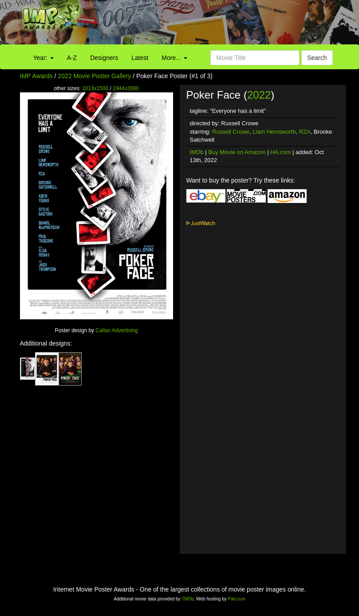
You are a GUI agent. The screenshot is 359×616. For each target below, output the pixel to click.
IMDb (197, 152)
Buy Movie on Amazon (236, 152)
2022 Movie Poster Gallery (94, 75)
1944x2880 (126, 88)
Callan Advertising (116, 330)
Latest (139, 57)
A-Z (72, 57)
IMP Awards (36, 75)
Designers (104, 57)
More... (174, 57)
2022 (259, 95)
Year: (43, 57)
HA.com (280, 152)
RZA (305, 131)
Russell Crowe (230, 131)
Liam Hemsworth (274, 131)
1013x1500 (95, 88)
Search (317, 57)
